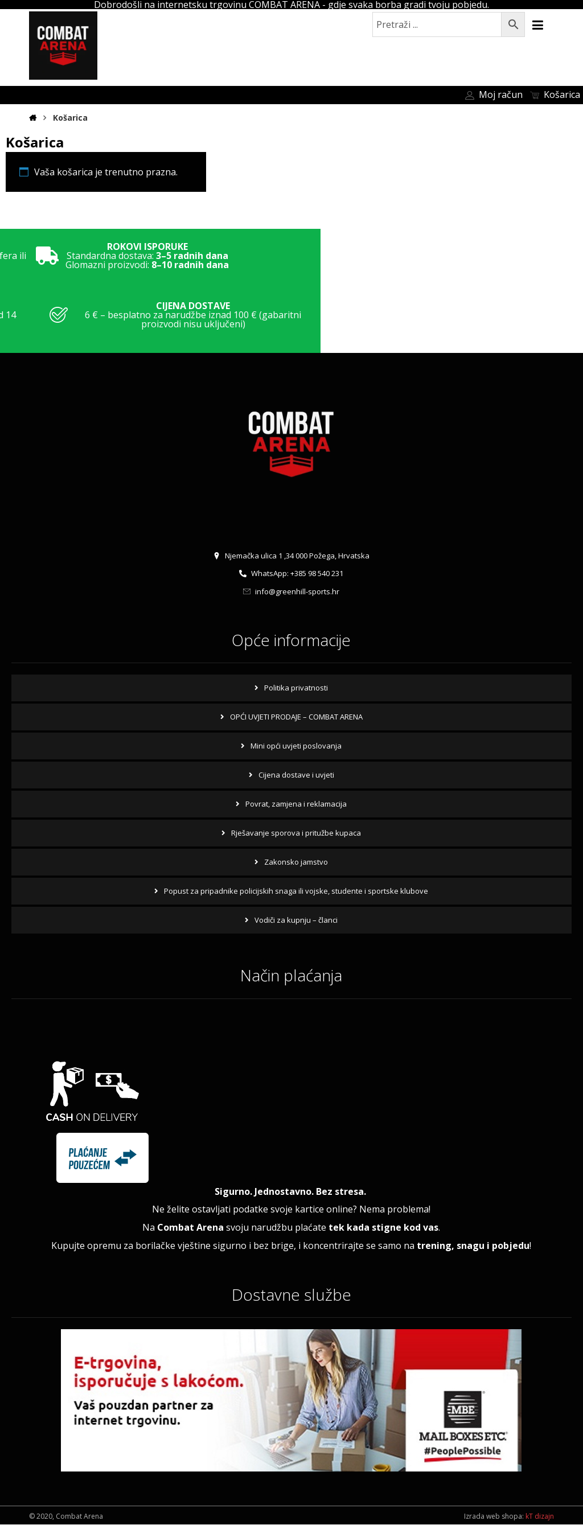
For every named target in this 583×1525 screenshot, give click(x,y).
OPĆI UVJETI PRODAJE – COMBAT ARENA (296, 717)
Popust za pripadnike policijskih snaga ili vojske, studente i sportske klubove (296, 891)
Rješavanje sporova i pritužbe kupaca (296, 833)
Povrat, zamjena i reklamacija (296, 804)
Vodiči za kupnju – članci (296, 920)
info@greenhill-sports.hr (291, 592)
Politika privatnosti (296, 688)
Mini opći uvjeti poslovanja (296, 746)
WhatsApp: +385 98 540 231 (291, 574)
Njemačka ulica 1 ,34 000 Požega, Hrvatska (291, 556)
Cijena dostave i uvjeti (296, 775)
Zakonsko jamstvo (296, 862)
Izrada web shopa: (494, 1517)
